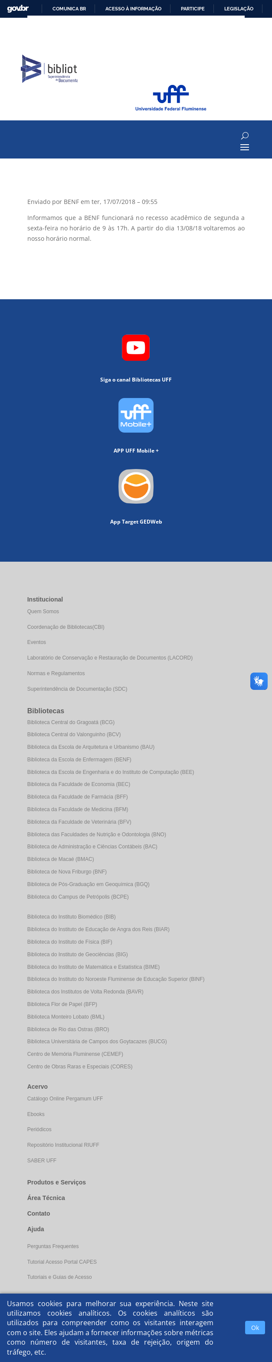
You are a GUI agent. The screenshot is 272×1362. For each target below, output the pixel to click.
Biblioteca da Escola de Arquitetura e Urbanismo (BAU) (90, 747)
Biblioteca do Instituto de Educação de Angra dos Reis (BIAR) (98, 929)
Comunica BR (69, 9)
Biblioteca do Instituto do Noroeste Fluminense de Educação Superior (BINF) (116, 979)
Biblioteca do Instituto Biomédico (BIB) (71, 917)
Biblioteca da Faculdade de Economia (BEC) (78, 784)
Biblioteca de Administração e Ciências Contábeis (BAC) (92, 847)
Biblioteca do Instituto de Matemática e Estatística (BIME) (93, 967)
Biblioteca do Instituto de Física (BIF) (69, 942)
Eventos (36, 642)
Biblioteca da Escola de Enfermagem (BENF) (79, 760)
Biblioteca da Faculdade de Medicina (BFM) (77, 809)
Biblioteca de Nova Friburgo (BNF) (67, 872)
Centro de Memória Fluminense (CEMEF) (75, 1054)
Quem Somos (43, 611)
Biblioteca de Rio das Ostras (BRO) (68, 1029)
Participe (193, 9)
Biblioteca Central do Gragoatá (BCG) (71, 722)
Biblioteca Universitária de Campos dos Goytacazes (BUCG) (97, 1041)
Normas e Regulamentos (56, 673)
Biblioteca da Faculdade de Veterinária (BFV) (79, 822)
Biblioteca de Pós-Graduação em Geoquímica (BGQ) (88, 884)
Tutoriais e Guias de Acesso (59, 1277)
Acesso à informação (133, 9)
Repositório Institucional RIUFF (63, 1145)
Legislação (238, 9)
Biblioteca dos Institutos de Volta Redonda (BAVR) (85, 992)
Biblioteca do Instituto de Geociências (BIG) (77, 954)
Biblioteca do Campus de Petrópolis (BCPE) (78, 897)
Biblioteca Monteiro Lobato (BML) (66, 1017)
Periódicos (39, 1129)
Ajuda (35, 1229)
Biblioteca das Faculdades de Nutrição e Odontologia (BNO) (96, 834)
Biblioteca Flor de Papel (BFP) (62, 1004)
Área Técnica (46, 1197)
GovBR (18, 9)
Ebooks (36, 1114)
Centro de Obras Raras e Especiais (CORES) (80, 1067)
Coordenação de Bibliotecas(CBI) (66, 627)
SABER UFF (41, 1161)
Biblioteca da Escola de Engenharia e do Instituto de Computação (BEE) (110, 772)
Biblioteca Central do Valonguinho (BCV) (74, 734)
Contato (38, 1213)
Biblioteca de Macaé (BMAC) (60, 859)
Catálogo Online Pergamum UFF (65, 1099)
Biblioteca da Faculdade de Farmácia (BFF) (77, 797)
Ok (255, 1327)
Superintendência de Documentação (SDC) (77, 689)
